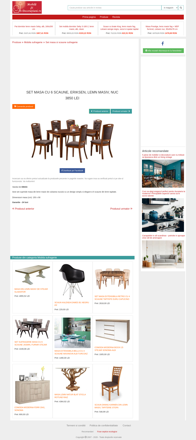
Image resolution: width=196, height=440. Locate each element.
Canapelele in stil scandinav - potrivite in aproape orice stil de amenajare (163, 236)
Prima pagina (89, 17)
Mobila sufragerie (32, 42)
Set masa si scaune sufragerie (60, 42)
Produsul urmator (121, 111)
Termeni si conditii (75, 425)
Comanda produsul (23, 106)
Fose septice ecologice (107, 431)
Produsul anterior (99, 111)
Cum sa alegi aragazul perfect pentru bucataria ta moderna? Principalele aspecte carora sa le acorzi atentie (163, 193)
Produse (104, 17)
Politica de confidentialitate (104, 425)
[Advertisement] (72, 67)
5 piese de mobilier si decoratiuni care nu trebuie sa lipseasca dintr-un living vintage (163, 156)
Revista (116, 17)
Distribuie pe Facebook (72, 170)
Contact (127, 425)
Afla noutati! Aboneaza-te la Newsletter (163, 51)
